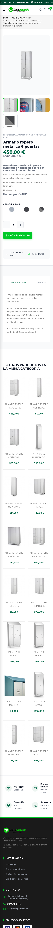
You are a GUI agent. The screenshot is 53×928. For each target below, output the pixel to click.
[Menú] (4, 10)
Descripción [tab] (18, 282)
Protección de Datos (14, 869)
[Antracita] (24, 210)
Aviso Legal (9, 864)
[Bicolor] (39, 210)
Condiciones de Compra (15, 879)
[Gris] (9, 210)
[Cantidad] (13, 224)
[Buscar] (40, 9)
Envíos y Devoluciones (15, 874)
